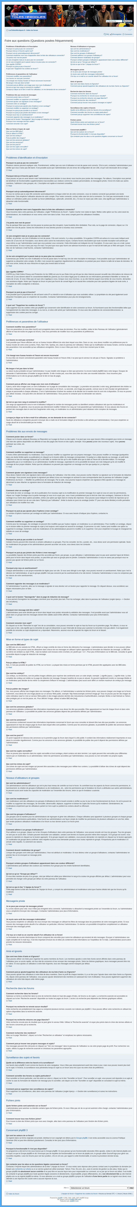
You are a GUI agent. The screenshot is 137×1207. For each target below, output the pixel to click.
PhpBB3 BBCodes (75, 1199)
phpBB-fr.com (74, 1201)
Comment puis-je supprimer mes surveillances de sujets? (91, 114)
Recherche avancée (125, 23)
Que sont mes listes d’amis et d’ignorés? (85, 84)
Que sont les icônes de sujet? (16, 149)
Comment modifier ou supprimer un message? (22, 99)
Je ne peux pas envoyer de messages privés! (86, 72)
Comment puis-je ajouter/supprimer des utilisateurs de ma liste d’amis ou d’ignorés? (100, 86)
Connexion (128, 34)
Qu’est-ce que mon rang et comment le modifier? (23, 87)
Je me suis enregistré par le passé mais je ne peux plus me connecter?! (31, 62)
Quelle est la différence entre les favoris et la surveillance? (91, 110)
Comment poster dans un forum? (17, 97)
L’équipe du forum (67, 1193)
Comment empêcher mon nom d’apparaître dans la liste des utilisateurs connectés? (35, 55)
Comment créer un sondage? (16, 104)
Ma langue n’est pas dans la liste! (18, 83)
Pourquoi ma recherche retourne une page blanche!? (89, 98)
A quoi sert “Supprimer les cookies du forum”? (22, 68)
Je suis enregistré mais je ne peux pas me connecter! (25, 60)
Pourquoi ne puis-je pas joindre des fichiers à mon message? (27, 112)
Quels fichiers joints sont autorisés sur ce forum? (88, 122)
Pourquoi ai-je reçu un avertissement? (19, 115)
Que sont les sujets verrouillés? (17, 147)
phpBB (60, 1198)
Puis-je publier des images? (16, 138)
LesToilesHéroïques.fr (17, 30)
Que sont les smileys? (14, 135)
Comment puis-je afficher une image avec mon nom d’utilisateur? (29, 85)
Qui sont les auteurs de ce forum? (82, 132)
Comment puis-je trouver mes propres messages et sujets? (91, 102)
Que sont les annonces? (14, 142)
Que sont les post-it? (13, 144)
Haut (10, 170)
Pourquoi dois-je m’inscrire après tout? (19, 51)
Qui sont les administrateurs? (81, 49)
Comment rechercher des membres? (83, 100)
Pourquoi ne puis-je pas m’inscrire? (18, 66)
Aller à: (66, 1187)
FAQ (107, 34)
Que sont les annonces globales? (18, 140)
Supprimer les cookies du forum (86, 1193)
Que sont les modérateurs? (80, 51)
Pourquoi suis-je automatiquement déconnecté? (23, 53)
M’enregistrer (116, 34)
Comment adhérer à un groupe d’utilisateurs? (86, 55)
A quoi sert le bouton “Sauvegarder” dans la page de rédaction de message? (33, 119)
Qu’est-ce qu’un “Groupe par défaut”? (84, 62)
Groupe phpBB (81, 1138)
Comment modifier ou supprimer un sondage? (22, 108)
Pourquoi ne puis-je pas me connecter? (20, 49)
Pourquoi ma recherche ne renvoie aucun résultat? (88, 96)
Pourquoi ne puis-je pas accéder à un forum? (22, 110)
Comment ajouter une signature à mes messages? (24, 101)
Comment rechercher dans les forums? (84, 93)
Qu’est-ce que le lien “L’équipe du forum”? (85, 64)
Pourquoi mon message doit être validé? (20, 121)
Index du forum (32, 30)
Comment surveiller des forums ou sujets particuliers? (89, 112)
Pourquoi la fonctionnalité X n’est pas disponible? (88, 134)
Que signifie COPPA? (13, 64)
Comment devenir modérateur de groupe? (85, 57)
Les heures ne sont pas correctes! (18, 78)
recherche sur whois (22, 1169)
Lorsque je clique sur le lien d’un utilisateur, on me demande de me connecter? (36, 89)
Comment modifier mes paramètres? (19, 76)
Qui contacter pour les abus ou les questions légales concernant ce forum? (97, 136)
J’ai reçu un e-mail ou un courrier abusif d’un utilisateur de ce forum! (94, 76)
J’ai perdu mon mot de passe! (16, 57)
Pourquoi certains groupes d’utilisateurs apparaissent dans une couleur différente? (99, 60)
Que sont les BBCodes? (14, 131)
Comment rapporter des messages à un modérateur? (24, 117)
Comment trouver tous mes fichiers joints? (85, 124)
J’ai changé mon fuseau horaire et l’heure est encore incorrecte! (28, 81)
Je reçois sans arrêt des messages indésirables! (87, 74)
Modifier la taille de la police (130, 29)
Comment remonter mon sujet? (17, 124)
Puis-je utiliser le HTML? (14, 133)
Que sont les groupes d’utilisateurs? (83, 53)
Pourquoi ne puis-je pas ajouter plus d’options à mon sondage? (28, 106)
